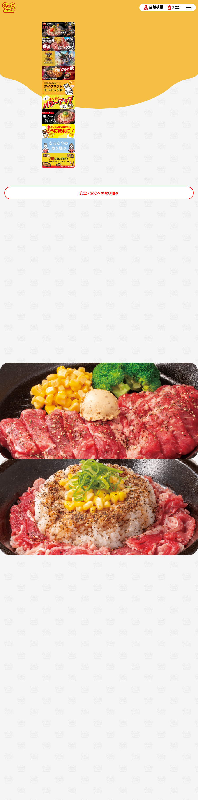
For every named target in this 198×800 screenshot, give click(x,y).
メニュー (175, 7)
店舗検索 (153, 7)
